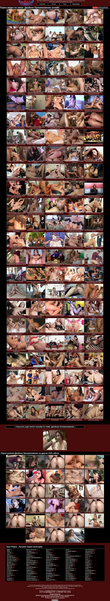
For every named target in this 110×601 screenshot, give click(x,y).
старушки (88, 564)
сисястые (88, 556)
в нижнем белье (11, 570)
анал (8, 554)
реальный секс (70, 568)
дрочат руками (30, 564)
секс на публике (70, 578)
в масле (9, 568)
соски (87, 559)
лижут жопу (49, 556)
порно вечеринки (70, 559)
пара (67, 554)
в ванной (9, 567)
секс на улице (70, 579)
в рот (8, 576)
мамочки (48, 560)
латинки (48, 552)
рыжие (67, 572)
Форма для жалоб (55, 594)
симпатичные (89, 552)
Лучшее (54, 4)
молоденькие (49, 570)
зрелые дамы (30, 572)
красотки (48, 549)
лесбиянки (49, 554)
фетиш (87, 575)
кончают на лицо (31, 576)
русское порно (70, 570)
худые (87, 576)
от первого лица (70, 551)
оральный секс (50, 579)
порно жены (69, 562)
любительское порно (52, 557)
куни (47, 551)
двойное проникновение (33, 557)
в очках (9, 572)
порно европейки (70, 560)
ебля (27, 565)
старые (87, 565)
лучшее (95, 7)
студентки (88, 567)
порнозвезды (69, 565)
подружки (68, 557)
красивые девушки (31, 579)
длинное (105, 7)
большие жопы (11, 557)
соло (86, 557)
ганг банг (29, 551)
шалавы (87, 578)
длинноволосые (31, 560)
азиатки (9, 552)
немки (48, 578)
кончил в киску (30, 578)
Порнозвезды (76, 4)
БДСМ (8, 549)
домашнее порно (31, 562)
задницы (28, 570)
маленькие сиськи (51, 559)
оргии (67, 549)
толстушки (88, 572)
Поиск (64, 4)
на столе (48, 572)
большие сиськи (11, 559)
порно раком (69, 564)
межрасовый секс (51, 565)
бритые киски (11, 564)
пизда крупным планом (72, 556)
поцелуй (68, 567)
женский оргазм (31, 567)
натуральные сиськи (52, 575)
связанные (69, 573)
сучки (87, 568)
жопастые (29, 568)
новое (100, 7)
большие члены (11, 560)
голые (28, 554)
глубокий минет (30, 552)
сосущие (87, 560)
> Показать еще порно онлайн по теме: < (45, 427)
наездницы (49, 573)
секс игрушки (69, 576)
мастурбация (49, 564)
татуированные (89, 570)
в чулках (9, 578)
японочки (88, 579)
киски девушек (30, 573)
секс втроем (69, 575)
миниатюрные (50, 568)
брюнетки (9, 565)
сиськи (87, 554)
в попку (9, 573)
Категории (42, 4)
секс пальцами (89, 549)
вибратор (9, 579)
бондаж (9, 562)
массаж (48, 562)
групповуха (29, 556)
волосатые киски (31, 549)
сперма (87, 562)
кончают (28, 575)
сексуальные (89, 551)
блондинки (10, 556)
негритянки (49, 576)
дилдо (28, 559)
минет (47, 567)
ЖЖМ (8, 551)
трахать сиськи (89, 573)
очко (67, 552)
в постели (10, 575)
